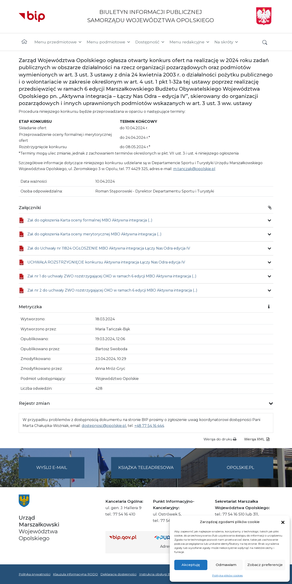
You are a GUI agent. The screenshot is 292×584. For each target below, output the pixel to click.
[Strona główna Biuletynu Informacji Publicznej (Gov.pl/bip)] (128, 537)
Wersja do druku (219, 439)
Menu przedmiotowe (58, 42)
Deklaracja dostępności (118, 574)
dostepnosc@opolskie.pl (104, 426)
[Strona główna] (24, 42)
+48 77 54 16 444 (149, 426)
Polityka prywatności (34, 574)
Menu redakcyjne (189, 42)
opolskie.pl (240, 467)
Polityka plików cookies (227, 575)
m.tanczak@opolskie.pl (194, 169)
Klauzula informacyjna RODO (75, 574)
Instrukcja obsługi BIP (156, 574)
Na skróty (226, 42)
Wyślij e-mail (60, 471)
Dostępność (150, 42)
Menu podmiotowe (109, 42)
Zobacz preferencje (265, 565)
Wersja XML (256, 439)
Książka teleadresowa (146, 467)
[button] (283, 522)
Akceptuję (191, 565)
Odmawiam (226, 565)
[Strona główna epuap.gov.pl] (169, 537)
